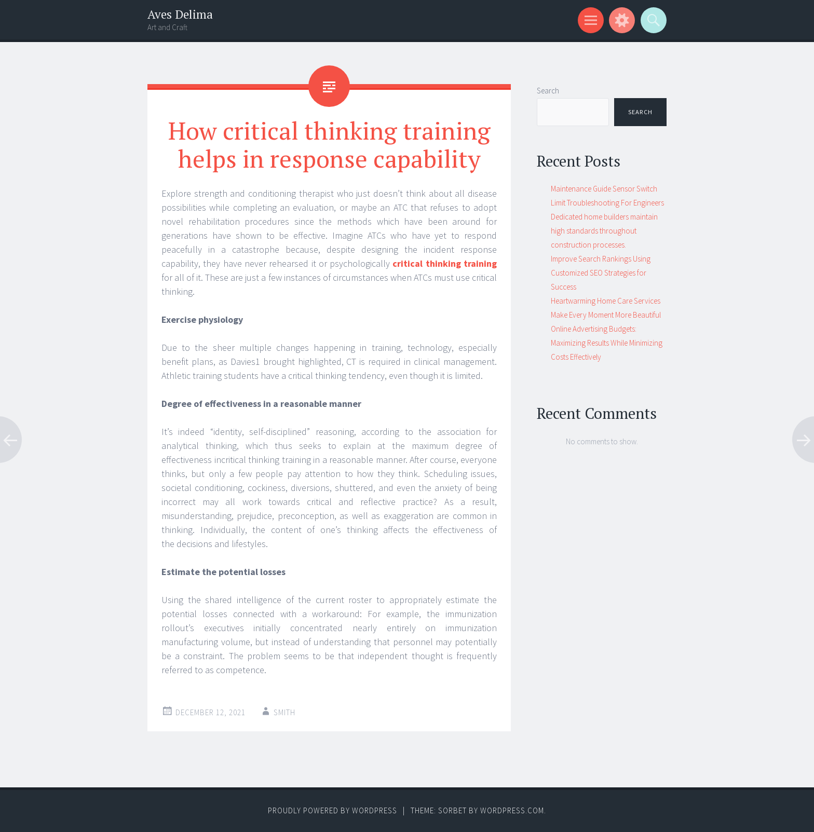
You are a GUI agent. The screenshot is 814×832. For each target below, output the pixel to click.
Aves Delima (180, 14)
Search (548, 91)
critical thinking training (444, 263)
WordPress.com (512, 810)
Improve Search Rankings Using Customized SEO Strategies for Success (600, 273)
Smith (284, 712)
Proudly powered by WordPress (332, 810)
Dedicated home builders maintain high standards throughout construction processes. (604, 231)
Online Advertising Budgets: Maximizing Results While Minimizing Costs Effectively (606, 343)
